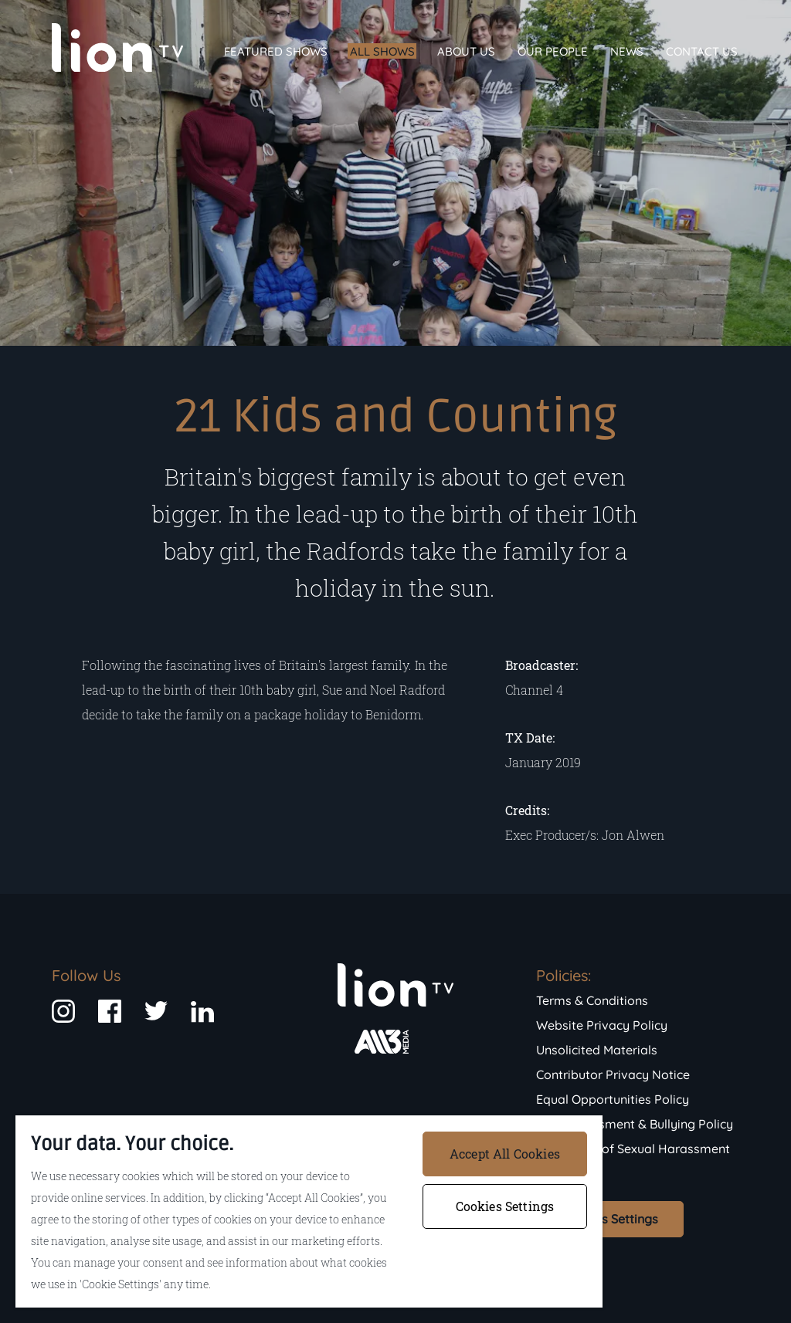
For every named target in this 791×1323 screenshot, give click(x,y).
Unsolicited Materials (596, 1049)
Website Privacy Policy (601, 1025)
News (626, 51)
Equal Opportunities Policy (612, 1099)
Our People (553, 51)
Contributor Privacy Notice (613, 1074)
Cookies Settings (610, 1219)
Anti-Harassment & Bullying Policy (634, 1124)
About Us (466, 51)
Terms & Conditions (592, 1000)
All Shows (382, 51)
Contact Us (702, 51)
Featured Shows (276, 51)
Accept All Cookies (505, 1153)
